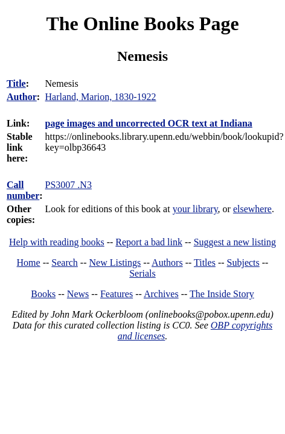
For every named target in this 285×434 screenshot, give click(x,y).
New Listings (115, 262)
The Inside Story (222, 294)
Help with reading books (56, 242)
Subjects (243, 262)
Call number (23, 190)
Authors (167, 262)
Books (43, 294)
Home (28, 262)
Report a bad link (148, 242)
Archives (161, 294)
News (78, 294)
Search (64, 262)
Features (116, 294)
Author (22, 97)
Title (16, 83)
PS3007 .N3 (68, 185)
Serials (142, 273)
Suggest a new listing (235, 242)
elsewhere (252, 209)
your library (195, 209)
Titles (205, 262)
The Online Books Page (142, 23)
